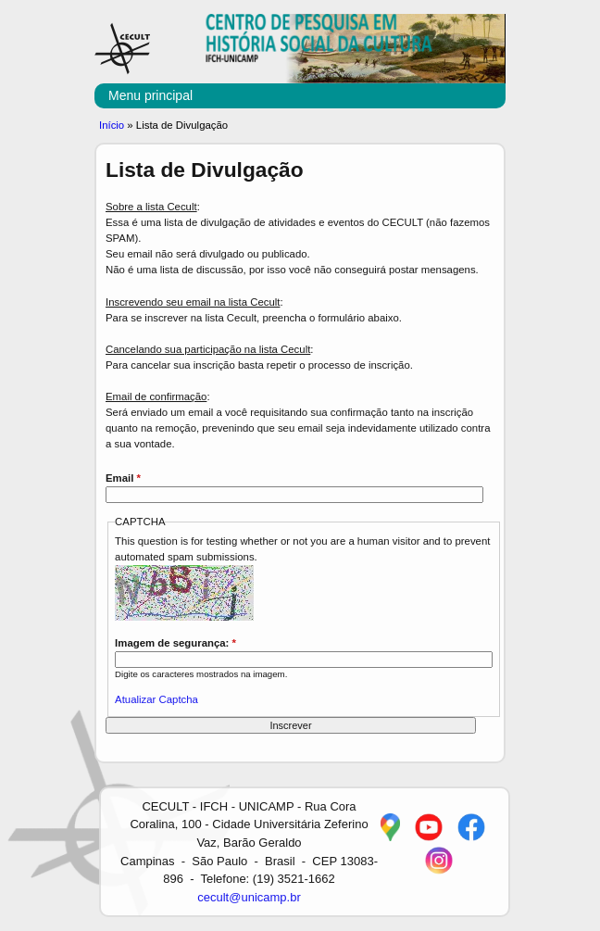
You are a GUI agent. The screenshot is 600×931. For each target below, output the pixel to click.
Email (123, 478)
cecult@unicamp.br (248, 897)
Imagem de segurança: (175, 642)
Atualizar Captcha (156, 699)
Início (111, 125)
